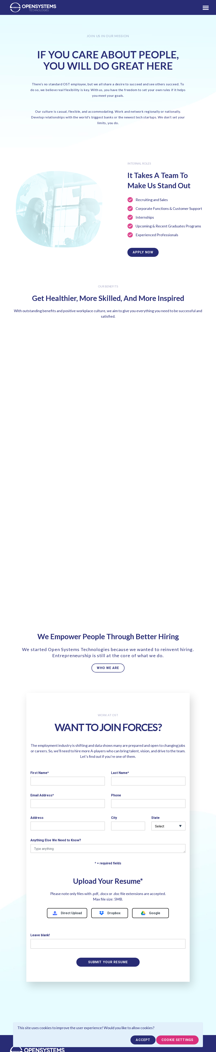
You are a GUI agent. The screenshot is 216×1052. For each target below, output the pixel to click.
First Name (39, 667)
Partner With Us (24, 985)
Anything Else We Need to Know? (55, 735)
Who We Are (22, 978)
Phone (116, 690)
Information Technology (128, 985)
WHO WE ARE (108, 562)
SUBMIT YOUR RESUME (108, 857)
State (155, 712)
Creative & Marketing (126, 1015)
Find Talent (70, 978)
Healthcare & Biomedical (128, 1008)
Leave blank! (40, 830)
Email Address (42, 690)
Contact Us (21, 993)
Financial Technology (126, 993)
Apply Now (143, 252)
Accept (143, 1040)
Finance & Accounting (126, 1000)
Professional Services (127, 978)
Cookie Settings (177, 1040)
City (114, 712)
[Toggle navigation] (206, 7)
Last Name (120, 667)
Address (36, 712)
